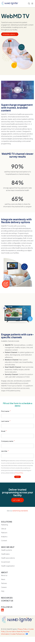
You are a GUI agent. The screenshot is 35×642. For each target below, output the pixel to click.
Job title (4, 451)
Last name (5, 421)
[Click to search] (29, 4)
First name (5, 411)
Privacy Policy (19, 473)
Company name (7, 441)
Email (3, 431)
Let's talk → (17, 500)
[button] (32, 4)
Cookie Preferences (17, 634)
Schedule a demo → (10, 34)
